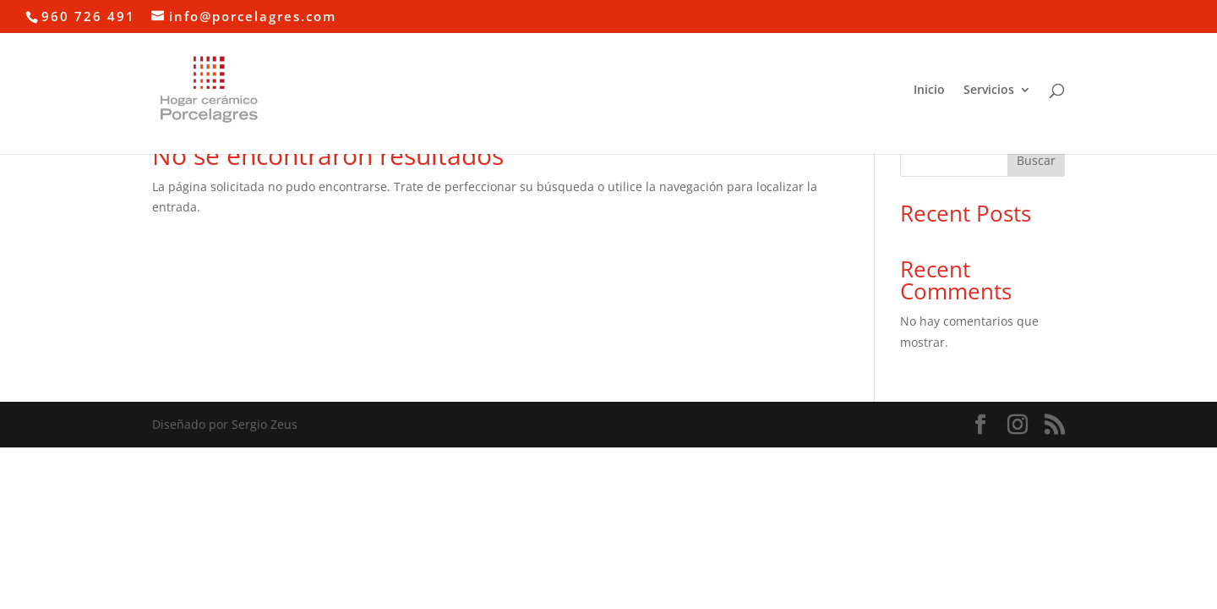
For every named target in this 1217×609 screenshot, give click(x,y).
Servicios (988, 90)
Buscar (1036, 160)
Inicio (929, 90)
